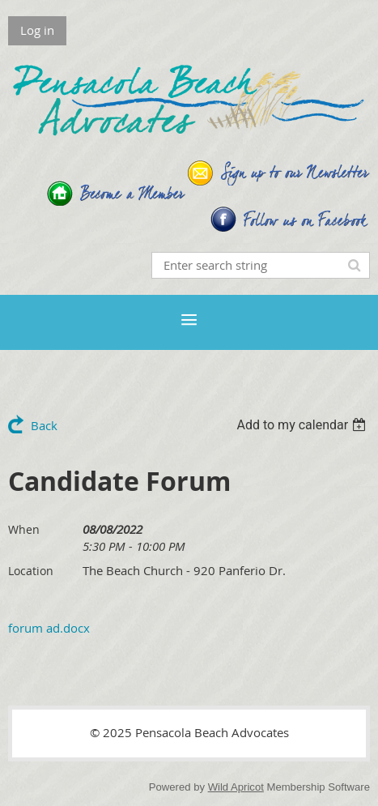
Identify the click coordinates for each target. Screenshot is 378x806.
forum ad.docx (49, 628)
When (24, 529)
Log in (37, 30)
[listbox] (303, 425)
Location (30, 570)
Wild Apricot (236, 787)
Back (44, 425)
